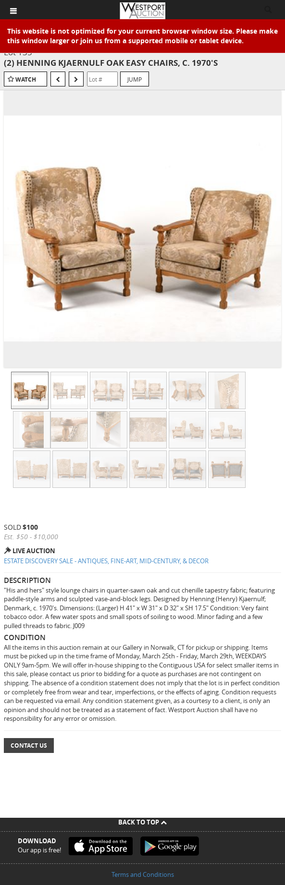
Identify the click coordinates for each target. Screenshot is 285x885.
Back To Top (142, 822)
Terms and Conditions (143, 874)
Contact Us (29, 745)
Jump (134, 79)
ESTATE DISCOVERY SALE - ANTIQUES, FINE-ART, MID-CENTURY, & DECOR (106, 561)
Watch (25, 79)
